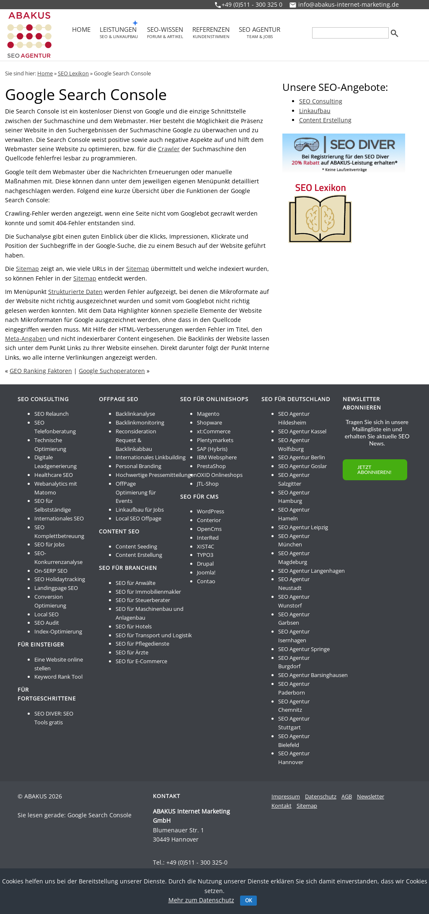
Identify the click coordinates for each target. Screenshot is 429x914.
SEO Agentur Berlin (301, 457)
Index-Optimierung (58, 631)
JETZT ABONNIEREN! (374, 469)
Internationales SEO (59, 518)
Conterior (209, 520)
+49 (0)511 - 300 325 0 (252, 4)
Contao (206, 581)
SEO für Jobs (49, 544)
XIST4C (205, 546)
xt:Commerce (213, 431)
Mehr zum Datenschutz (201, 900)
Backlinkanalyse (135, 413)
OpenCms (209, 529)
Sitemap (27, 269)
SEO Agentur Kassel (302, 431)
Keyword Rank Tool (58, 676)
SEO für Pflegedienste (142, 643)
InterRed (208, 537)
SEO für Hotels (134, 626)
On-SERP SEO (50, 570)
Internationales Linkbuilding (151, 457)
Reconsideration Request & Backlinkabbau (136, 440)
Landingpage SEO (56, 588)
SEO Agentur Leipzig (303, 527)
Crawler (169, 149)
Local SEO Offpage (138, 518)
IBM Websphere (217, 457)
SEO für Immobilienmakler (148, 591)
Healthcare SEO (53, 475)
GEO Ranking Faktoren (41, 371)
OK (248, 900)
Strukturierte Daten (75, 292)
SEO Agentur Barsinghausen (313, 675)
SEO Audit (46, 622)
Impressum (285, 796)
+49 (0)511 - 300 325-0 (196, 862)
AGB (346, 796)
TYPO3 (205, 555)
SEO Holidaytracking (59, 579)
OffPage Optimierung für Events (136, 492)
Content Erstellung (325, 120)
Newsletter (370, 796)
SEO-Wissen (165, 32)
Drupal (205, 563)
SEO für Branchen (128, 568)
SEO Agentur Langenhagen (311, 570)
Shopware (209, 422)
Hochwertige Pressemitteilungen (156, 475)
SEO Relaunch (51, 413)
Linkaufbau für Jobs (140, 509)
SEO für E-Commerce (141, 661)
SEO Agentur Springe (304, 649)
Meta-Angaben (26, 338)
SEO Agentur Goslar (302, 466)
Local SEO (46, 614)
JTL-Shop (208, 483)
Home (81, 30)
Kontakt (281, 805)
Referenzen (211, 32)
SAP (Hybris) (212, 449)
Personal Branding (138, 466)
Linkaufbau (315, 111)
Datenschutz (320, 796)
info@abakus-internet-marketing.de (348, 4)
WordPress (210, 511)
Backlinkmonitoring (140, 422)
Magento (208, 413)
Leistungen (119, 32)
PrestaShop (211, 466)
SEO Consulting (320, 101)
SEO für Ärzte (132, 652)
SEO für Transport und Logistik (154, 635)
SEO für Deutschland (295, 399)
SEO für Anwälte (135, 583)
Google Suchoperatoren (112, 371)
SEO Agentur (259, 32)
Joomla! (206, 572)
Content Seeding (136, 546)
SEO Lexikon (73, 73)
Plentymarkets (215, 440)
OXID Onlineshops (220, 475)
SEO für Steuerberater (143, 600)
